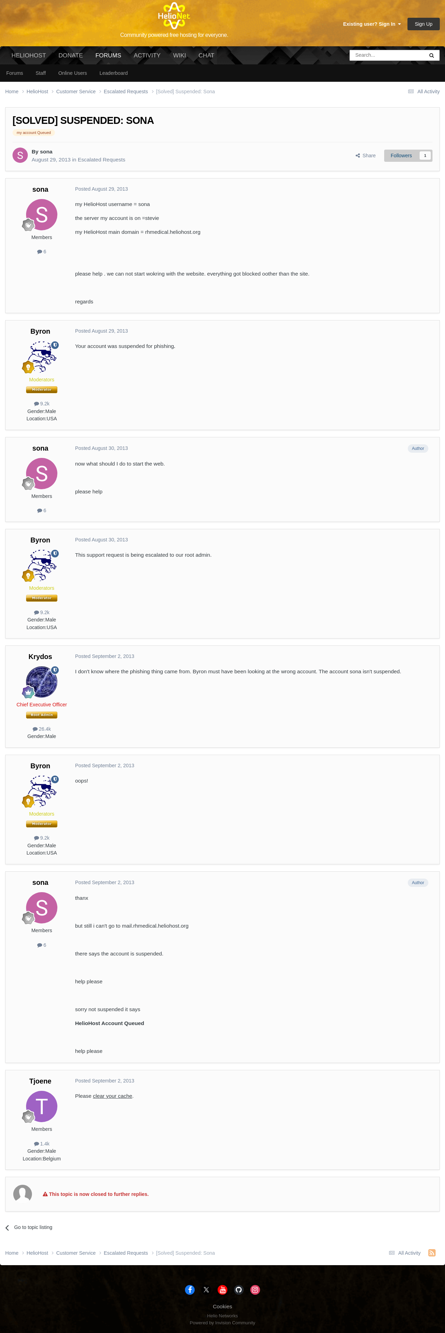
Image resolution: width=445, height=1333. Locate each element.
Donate (70, 55)
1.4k (42, 1143)
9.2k (42, 403)
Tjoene (40, 1081)
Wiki (179, 55)
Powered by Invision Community (222, 1322)
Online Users (72, 73)
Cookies (222, 1306)
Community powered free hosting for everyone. (174, 35)
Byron (40, 331)
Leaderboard (113, 73)
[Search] (369, 55)
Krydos (40, 656)
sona (46, 151)
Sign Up (423, 24)
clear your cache (112, 1096)
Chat (206, 55)
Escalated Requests (102, 159)
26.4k (42, 729)
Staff (40, 73)
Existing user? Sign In (372, 24)
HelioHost (28, 55)
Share (366, 155)
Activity (147, 55)
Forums (108, 58)
